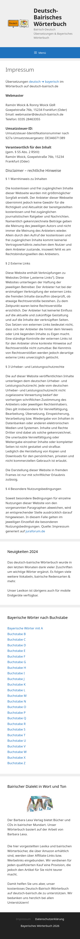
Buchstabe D (16, 645)
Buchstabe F (16, 656)
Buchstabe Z (16, 763)
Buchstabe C (16, 639)
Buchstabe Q (16, 718)
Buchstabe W (17, 752)
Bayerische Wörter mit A (25, 628)
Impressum (23, 919)
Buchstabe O (16, 707)
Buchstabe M (17, 695)
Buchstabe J (16, 679)
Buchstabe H (16, 667)
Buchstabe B (16, 634)
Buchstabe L (16, 690)
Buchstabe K (16, 684)
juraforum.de (35, 531)
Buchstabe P (16, 712)
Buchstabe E (16, 651)
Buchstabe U (16, 740)
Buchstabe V (16, 746)
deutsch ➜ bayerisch (44, 81)
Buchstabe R (16, 724)
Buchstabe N (16, 701)
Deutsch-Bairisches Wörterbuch (50, 17)
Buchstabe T (16, 735)
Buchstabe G (16, 662)
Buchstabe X (16, 757)
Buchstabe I (16, 673)
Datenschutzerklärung (49, 919)
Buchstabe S (16, 729)
